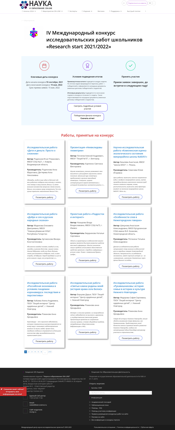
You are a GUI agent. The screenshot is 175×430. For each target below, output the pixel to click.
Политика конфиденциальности (128, 427)
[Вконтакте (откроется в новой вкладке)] (150, 3)
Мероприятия (29, 20)
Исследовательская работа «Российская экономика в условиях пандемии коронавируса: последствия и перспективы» (43, 289)
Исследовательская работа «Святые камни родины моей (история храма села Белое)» (86, 286)
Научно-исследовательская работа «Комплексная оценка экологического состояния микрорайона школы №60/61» (130, 152)
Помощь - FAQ (97, 408)
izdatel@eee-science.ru (38, 405)
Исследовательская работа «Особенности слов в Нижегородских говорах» (128, 217)
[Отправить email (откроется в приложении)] (154, 3)
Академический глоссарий (101, 402)
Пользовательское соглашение (104, 427)
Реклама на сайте (98, 417)
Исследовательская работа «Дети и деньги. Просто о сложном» (42, 150)
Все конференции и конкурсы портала (106, 420)
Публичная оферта (147, 427)
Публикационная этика (100, 405)
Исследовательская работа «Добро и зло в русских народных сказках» (42, 217)
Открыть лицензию (97, 383)
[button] (137, 3)
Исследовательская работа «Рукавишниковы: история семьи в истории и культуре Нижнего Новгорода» (129, 287)
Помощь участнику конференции (104, 411)
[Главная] (21, 20)
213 (49, 352)
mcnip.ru (32, 412)
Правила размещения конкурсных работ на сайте (110, 414)
